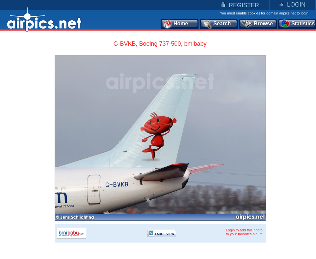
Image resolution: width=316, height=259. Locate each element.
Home (175, 24)
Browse (257, 24)
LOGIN (296, 4)
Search (216, 24)
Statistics (297, 24)
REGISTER (244, 5)
